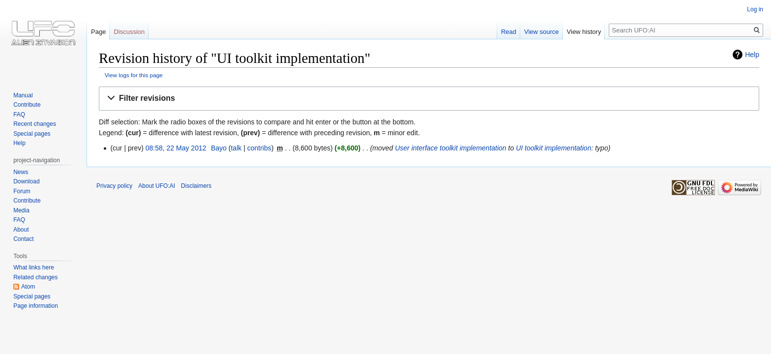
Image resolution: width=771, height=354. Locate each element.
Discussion (129, 31)
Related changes (35, 277)
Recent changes (34, 123)
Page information (35, 305)
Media (21, 210)
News (20, 172)
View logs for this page (134, 75)
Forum (21, 191)
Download (26, 181)
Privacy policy (114, 185)
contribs (259, 148)
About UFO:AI (156, 185)
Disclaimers (196, 185)
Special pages (31, 133)
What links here (33, 267)
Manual (22, 95)
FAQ (19, 114)
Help (752, 55)
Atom (28, 286)
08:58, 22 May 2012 (176, 148)
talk (236, 148)
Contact (23, 239)
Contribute (26, 104)
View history (584, 31)
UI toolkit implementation (553, 148)
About (21, 229)
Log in (755, 9)
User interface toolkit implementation (450, 148)
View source (541, 31)
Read (508, 31)
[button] (429, 98)
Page (98, 31)
